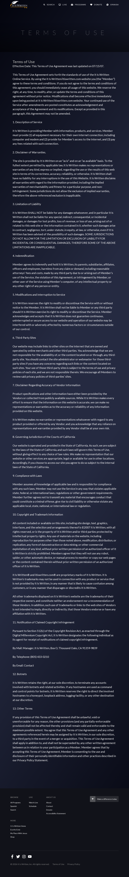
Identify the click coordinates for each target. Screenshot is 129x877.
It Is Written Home (18, 826)
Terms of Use (58, 864)
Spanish (13, 806)
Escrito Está (15, 830)
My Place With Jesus (18, 833)
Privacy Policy (73, 864)
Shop (12, 837)
